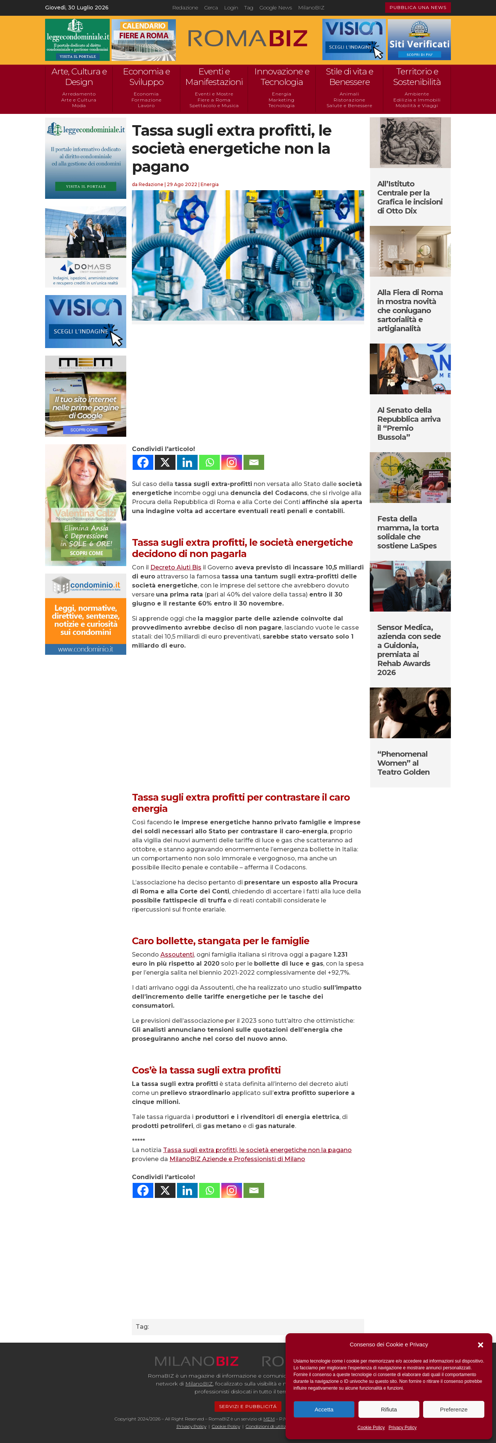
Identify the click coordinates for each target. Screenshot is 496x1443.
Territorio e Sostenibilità (417, 76)
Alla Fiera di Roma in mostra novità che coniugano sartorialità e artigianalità (410, 310)
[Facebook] (143, 462)
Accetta (324, 1409)
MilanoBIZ (311, 7)
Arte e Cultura (79, 100)
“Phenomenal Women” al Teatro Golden (403, 763)
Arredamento (79, 94)
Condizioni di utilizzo (269, 1426)
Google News (275, 7)
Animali (349, 94)
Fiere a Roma (214, 100)
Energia (282, 94)
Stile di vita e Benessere (349, 76)
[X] (165, 462)
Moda (79, 105)
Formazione (147, 100)
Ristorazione (349, 100)
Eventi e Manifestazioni (214, 76)
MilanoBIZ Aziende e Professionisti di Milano (237, 1159)
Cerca (211, 7)
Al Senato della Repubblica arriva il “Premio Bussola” (409, 424)
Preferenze (453, 1409)
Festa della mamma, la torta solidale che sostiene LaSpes (408, 532)
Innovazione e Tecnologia (281, 76)
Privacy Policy (403, 1427)
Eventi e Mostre (214, 94)
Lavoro (146, 105)
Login (231, 7)
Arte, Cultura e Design (79, 76)
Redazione (185, 7)
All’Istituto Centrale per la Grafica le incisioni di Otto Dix (410, 197)
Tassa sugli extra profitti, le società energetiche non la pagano (257, 1150)
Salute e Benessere (349, 105)
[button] (480, 1345)
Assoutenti (177, 954)
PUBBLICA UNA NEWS (418, 7)
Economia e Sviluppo (146, 76)
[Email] (253, 462)
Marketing (282, 100)
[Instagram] (231, 462)
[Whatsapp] (209, 462)
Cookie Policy (371, 1427)
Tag (248, 7)
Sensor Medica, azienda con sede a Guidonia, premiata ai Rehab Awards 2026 (409, 650)
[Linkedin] (187, 462)
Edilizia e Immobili (417, 100)
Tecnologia (281, 105)
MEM (269, 1419)
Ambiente (417, 94)
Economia (146, 94)
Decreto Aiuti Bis (175, 567)
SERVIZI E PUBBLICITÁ (248, 1406)
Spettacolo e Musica (214, 105)
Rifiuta (389, 1409)
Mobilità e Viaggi (417, 105)
